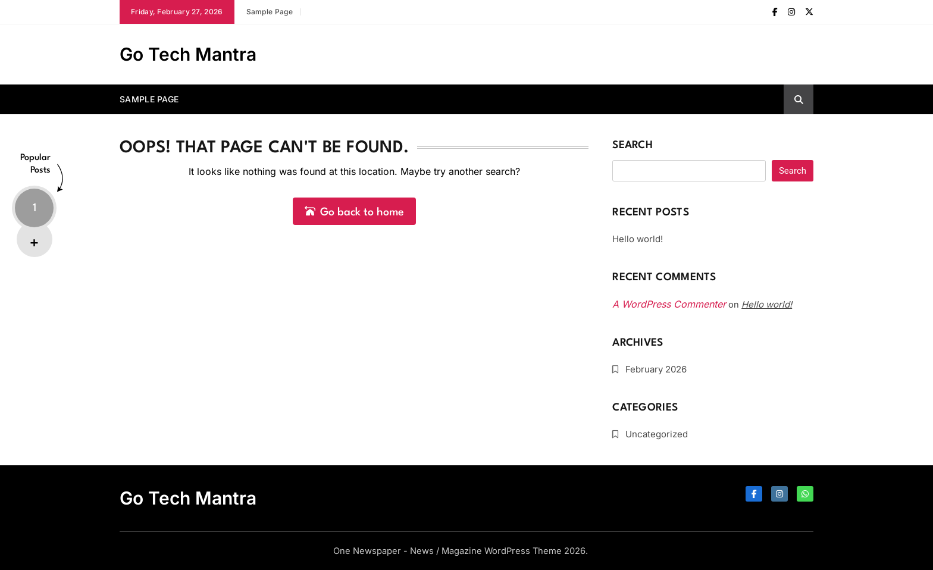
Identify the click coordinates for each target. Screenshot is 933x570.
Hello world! (637, 239)
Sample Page (269, 11)
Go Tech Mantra (188, 54)
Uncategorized (656, 434)
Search (632, 145)
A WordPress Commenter (669, 304)
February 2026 (656, 369)
